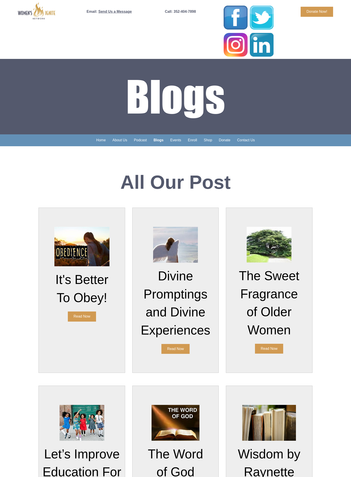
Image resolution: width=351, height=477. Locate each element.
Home (101, 140)
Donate (225, 140)
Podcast (140, 140)
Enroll (192, 140)
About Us (119, 140)
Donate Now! (316, 11)
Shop (208, 140)
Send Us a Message (115, 11)
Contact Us (246, 140)
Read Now (82, 316)
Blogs (158, 140)
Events (175, 140)
